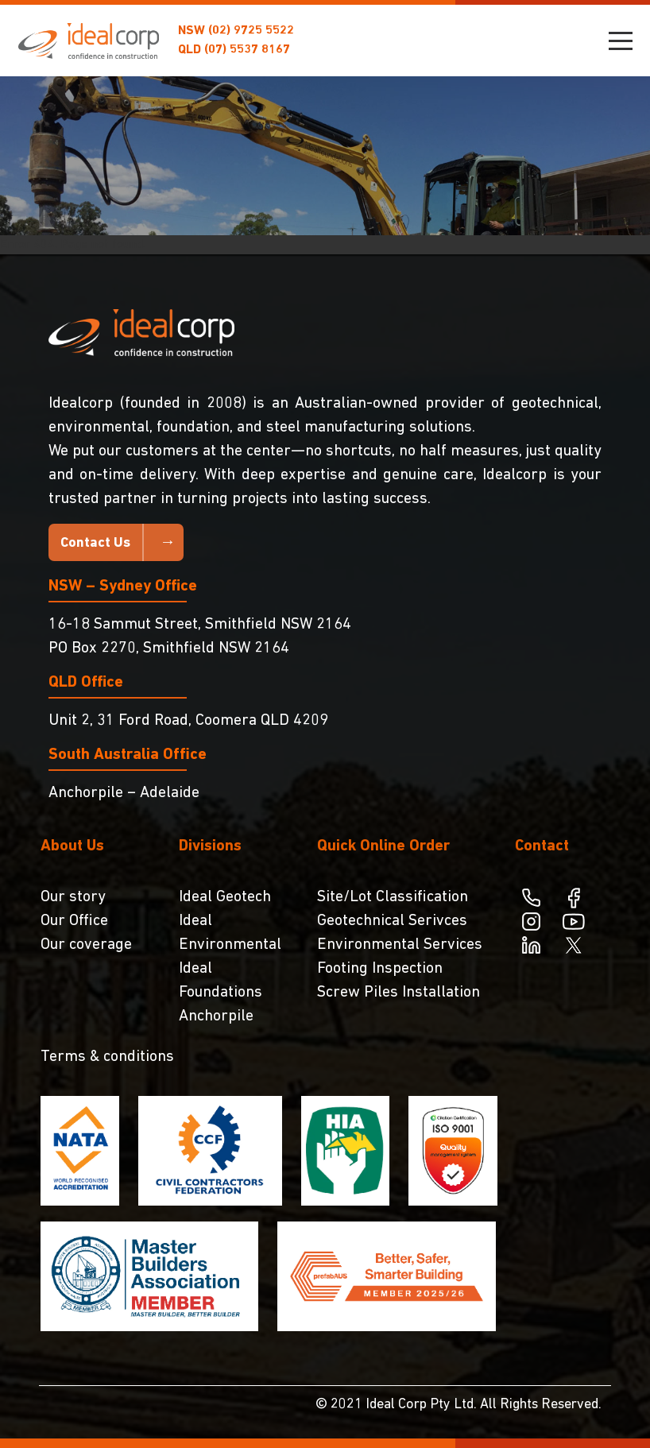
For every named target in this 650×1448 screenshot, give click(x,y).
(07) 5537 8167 (247, 50)
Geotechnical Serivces (392, 921)
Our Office (74, 921)
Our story (73, 897)
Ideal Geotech (225, 897)
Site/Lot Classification (392, 897)
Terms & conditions (107, 1057)
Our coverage (86, 945)
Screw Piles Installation (398, 993)
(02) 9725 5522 (251, 31)
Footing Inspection (380, 969)
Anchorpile (216, 1016)
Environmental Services (399, 945)
